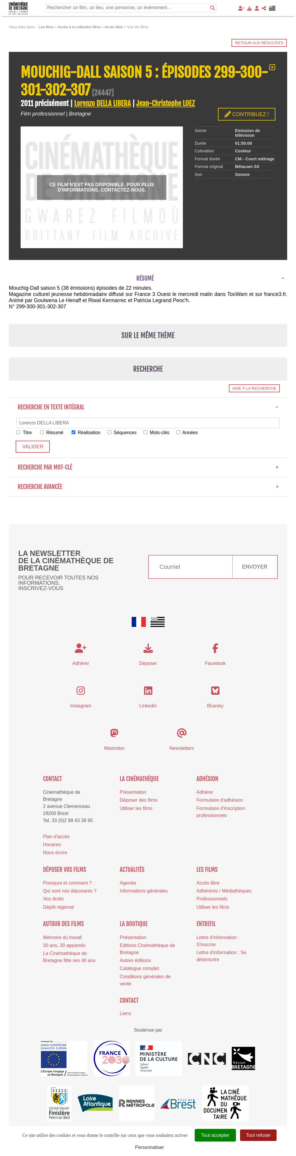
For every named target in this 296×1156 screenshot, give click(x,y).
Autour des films (63, 924)
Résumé (53, 432)
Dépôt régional (58, 907)
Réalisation (88, 432)
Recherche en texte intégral (148, 407)
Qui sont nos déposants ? (69, 891)
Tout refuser (258, 1135)
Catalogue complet (139, 968)
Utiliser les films (136, 808)
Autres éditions (135, 961)
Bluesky (215, 706)
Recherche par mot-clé (148, 467)
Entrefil (206, 924)
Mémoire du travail (62, 937)
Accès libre (207, 883)
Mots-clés (160, 432)
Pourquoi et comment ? (67, 883)
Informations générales (144, 891)
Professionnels (211, 899)
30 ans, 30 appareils (64, 945)
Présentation (133, 792)
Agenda (128, 883)
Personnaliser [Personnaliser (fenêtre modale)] (149, 1147)
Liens (125, 1013)
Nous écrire (55, 852)
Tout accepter (215, 1135)
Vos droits (53, 899)
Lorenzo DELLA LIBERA (102, 103)
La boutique (134, 924)
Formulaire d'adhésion (219, 800)
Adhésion (207, 779)
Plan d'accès (56, 836)
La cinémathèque (139, 779)
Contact (52, 779)
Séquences (125, 432)
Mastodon (114, 748)
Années (191, 432)
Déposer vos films (64, 870)
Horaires (52, 844)
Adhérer (204, 792)
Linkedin (148, 706)
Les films (207, 870)
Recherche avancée (148, 487)
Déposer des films (139, 800)
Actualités (132, 870)
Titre (24, 432)
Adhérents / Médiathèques (224, 891)
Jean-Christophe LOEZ (165, 103)
